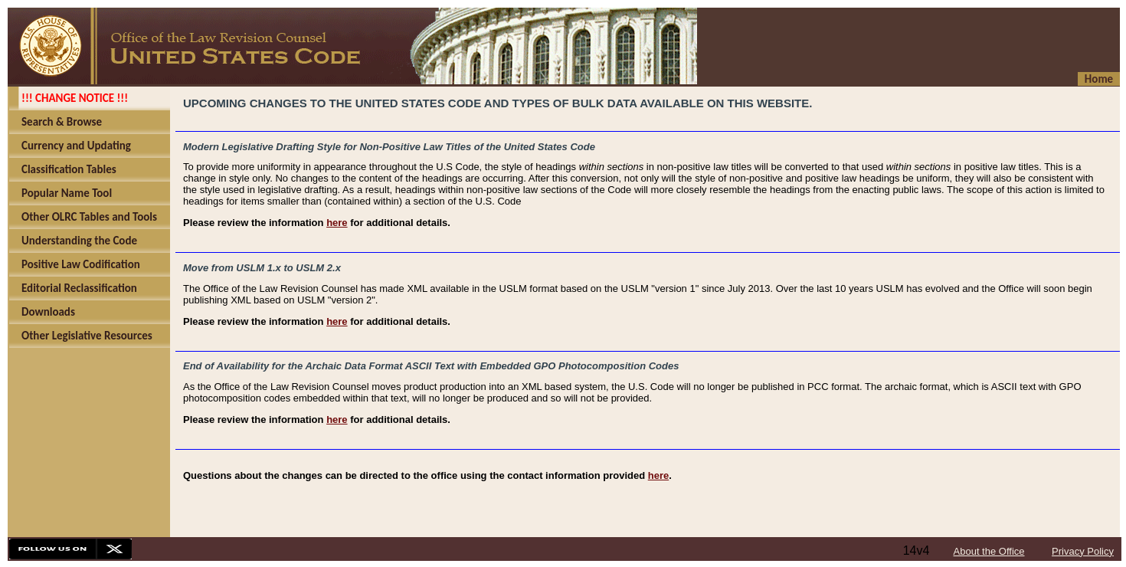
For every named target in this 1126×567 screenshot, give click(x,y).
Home (1099, 79)
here (336, 222)
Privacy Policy (1083, 551)
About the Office (989, 551)
